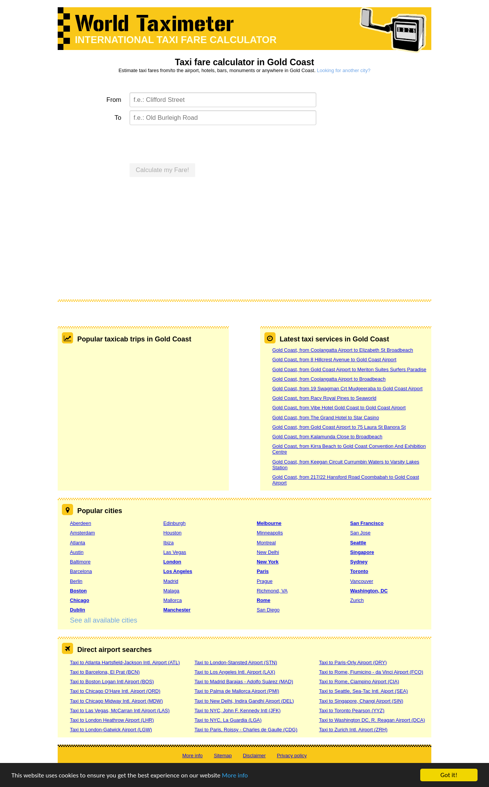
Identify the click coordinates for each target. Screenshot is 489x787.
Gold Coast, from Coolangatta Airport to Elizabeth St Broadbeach (342, 350)
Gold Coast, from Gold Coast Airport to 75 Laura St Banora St (339, 427)
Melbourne (269, 523)
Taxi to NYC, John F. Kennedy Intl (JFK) (237, 710)
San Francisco (367, 523)
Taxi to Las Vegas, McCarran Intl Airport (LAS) (120, 710)
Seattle (358, 543)
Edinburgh (175, 523)
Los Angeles (178, 571)
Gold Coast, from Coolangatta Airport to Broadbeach (329, 379)
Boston (78, 591)
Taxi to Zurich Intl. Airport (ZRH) (353, 729)
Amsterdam (82, 533)
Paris (263, 571)
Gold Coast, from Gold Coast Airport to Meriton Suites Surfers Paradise (349, 369)
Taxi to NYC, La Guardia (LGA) (228, 720)
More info (235, 775)
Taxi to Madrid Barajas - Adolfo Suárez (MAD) (243, 681)
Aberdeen (80, 523)
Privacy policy (292, 755)
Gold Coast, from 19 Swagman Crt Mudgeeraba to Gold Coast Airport (347, 388)
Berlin (76, 581)
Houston (173, 533)
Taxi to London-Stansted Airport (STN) (235, 662)
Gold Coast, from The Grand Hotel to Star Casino (325, 417)
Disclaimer (254, 755)
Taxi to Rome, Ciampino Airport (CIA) (359, 681)
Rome (263, 600)
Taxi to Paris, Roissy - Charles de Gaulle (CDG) (246, 729)
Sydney (359, 562)
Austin (77, 552)
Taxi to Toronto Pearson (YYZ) (351, 710)
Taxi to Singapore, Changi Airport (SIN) (361, 701)
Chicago (79, 600)
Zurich (357, 600)
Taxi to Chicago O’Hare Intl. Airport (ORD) (115, 691)
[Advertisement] (244, 242)
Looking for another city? (344, 70)
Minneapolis (270, 533)
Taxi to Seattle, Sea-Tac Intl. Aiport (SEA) (363, 691)
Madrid (171, 581)
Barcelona (81, 571)
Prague (264, 581)
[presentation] (188, 143)
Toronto (359, 571)
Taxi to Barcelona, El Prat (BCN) (105, 672)
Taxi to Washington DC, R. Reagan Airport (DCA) (372, 720)
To (118, 117)
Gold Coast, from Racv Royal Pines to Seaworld (324, 398)
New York (268, 562)
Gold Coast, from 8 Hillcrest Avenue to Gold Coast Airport (334, 359)
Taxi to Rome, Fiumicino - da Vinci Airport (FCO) (371, 672)
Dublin (77, 610)
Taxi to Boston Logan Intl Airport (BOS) (112, 681)
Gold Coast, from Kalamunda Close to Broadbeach (327, 436)
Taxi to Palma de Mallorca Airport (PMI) (236, 691)
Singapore (362, 552)
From (114, 99)
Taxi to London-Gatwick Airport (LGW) (111, 729)
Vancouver (361, 581)
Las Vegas (175, 552)
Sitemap (223, 755)
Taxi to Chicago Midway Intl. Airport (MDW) (116, 701)
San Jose (360, 533)
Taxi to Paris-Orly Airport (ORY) (353, 662)
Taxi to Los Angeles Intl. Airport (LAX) (234, 672)
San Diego (268, 610)
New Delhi (268, 552)
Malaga (172, 591)
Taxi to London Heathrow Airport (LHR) (112, 720)
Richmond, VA (272, 591)
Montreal (266, 543)
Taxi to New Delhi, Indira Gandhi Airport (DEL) (244, 701)
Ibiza (169, 543)
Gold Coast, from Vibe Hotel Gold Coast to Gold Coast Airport (339, 407)
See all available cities (103, 620)
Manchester (177, 610)
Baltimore (80, 562)
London (172, 562)
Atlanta (77, 543)
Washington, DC (369, 591)
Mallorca (173, 600)
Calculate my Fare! (162, 170)
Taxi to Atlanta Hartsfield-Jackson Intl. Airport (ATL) (125, 662)
